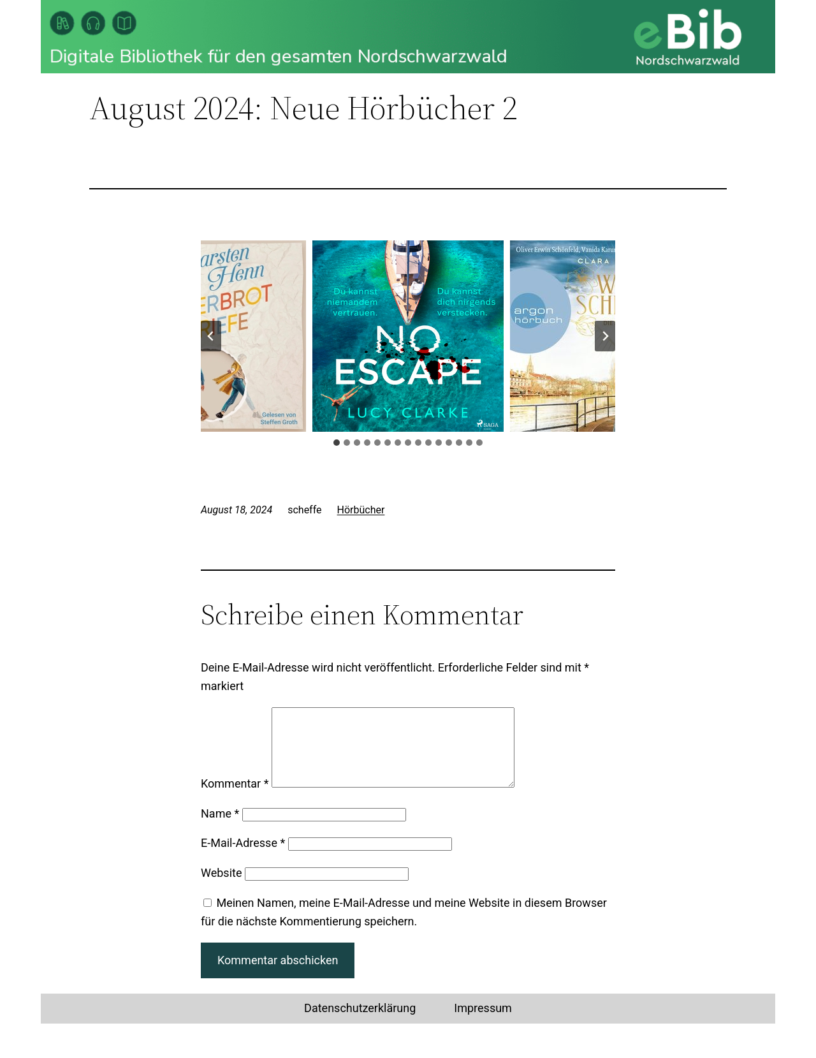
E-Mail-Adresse (243, 858)
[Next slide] (605, 336)
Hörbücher (361, 510)
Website (221, 888)
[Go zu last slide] (211, 336)
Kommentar (234, 798)
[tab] (336, 442)
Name (220, 828)
